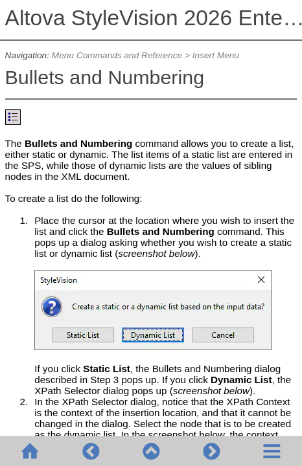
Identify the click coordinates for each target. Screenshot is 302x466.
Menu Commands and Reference (117, 55)
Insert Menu (215, 55)
